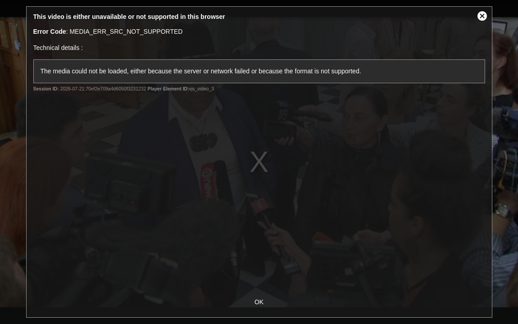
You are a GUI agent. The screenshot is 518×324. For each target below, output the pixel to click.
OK (259, 302)
